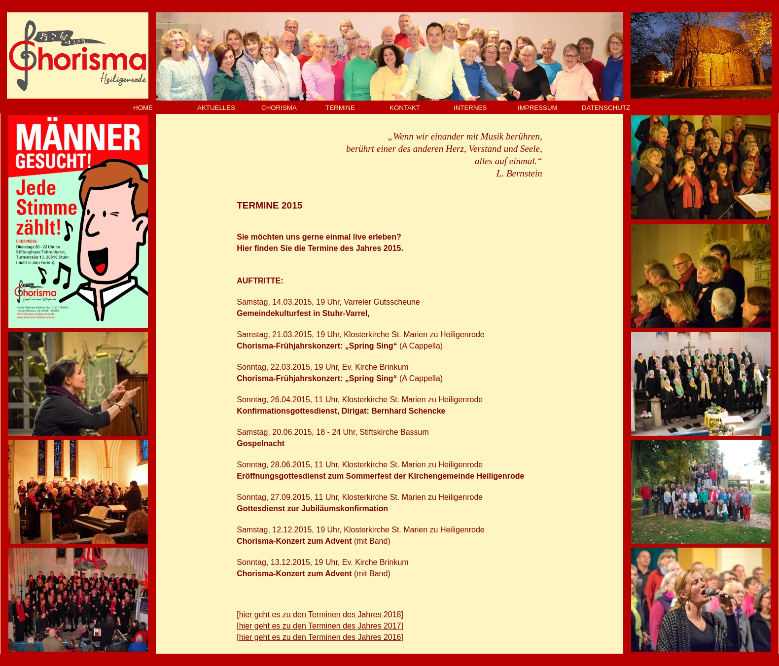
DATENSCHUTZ (606, 107)
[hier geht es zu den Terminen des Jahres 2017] (320, 626)
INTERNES (470, 107)
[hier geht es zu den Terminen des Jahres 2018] (320, 614)
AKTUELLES (216, 107)
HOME (143, 107)
